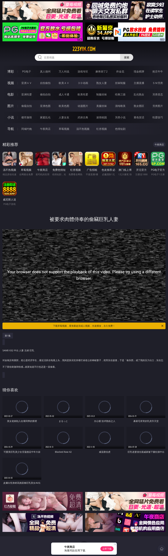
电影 (10, 94)
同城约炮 (26, 129)
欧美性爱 (83, 94)
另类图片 (157, 106)
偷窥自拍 (26, 106)
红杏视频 (101, 129)
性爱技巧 (157, 117)
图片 (10, 106)
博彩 (10, 71)
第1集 (8, 335)
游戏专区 (83, 71)
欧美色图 (64, 106)
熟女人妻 (101, 83)
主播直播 (139, 83)
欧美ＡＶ (64, 83)
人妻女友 (64, 117)
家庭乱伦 (45, 117)
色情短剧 (120, 129)
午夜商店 (45, 129)
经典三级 (120, 94)
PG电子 (26, 71)
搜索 (126, 57)
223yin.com (83, 49)
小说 (10, 117)
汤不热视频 (82, 129)
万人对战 (64, 71)
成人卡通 (64, 94)
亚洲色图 (45, 106)
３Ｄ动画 (83, 83)
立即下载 (107, 548)
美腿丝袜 (101, 106)
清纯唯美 (120, 106)
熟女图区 (139, 106)
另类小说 (120, 117)
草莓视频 (64, 129)
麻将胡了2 (101, 71)
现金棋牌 (139, 71)
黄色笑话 (139, 117)
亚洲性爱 (26, 94)
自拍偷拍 (45, 83)
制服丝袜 (101, 94)
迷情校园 (101, 117)
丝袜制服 (120, 83)
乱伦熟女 (139, 94)
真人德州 (45, 71)
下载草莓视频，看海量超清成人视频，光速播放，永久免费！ (108, 326)
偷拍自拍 (45, 94)
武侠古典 (83, 117)
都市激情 (26, 117)
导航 (10, 129)
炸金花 (120, 71)
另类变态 (157, 94)
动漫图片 (83, 106)
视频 (10, 83)
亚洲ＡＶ (26, 83)
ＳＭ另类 (157, 83)
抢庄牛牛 (157, 71)
